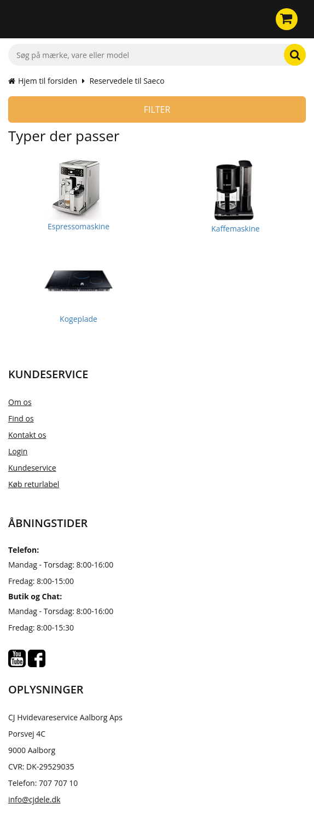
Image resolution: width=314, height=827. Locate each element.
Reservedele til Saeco (126, 81)
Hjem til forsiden (42, 81)
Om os (20, 402)
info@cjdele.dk (34, 799)
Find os (21, 418)
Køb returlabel (33, 484)
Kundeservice (32, 467)
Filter (157, 109)
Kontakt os (27, 435)
